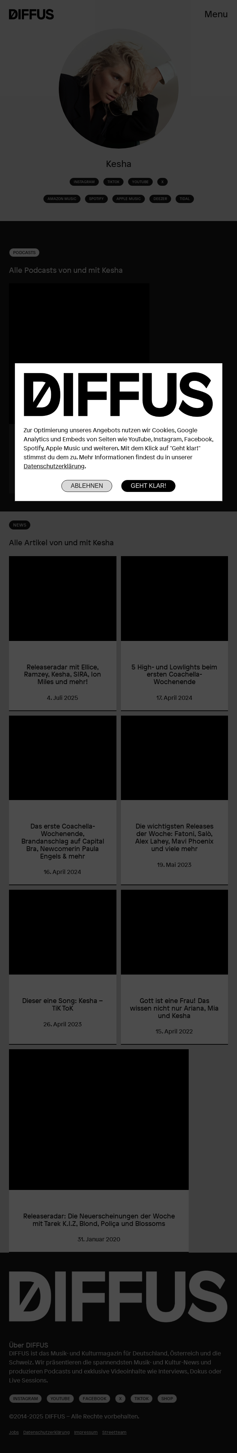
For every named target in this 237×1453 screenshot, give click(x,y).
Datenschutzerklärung (54, 466)
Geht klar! (148, 486)
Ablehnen (87, 486)
